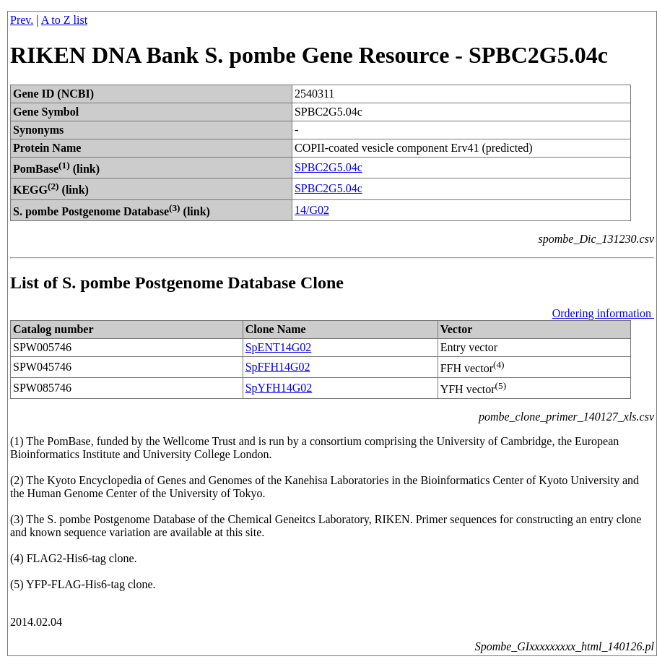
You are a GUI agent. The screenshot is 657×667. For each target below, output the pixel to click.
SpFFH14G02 (277, 367)
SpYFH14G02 (278, 388)
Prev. (21, 20)
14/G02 (312, 210)
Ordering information (603, 313)
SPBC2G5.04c (328, 167)
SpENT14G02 (278, 347)
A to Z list (64, 20)
